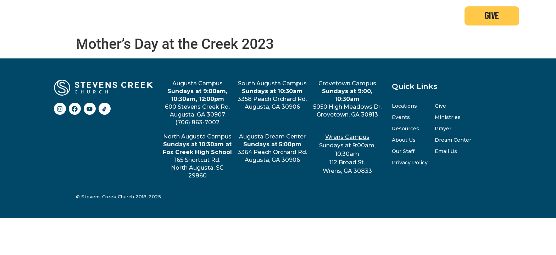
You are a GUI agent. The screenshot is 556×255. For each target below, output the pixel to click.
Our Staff (403, 151)
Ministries (448, 117)
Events (401, 117)
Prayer (443, 128)
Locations (404, 106)
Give (440, 106)
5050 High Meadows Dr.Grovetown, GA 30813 (347, 99)
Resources (405, 128)
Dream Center (453, 140)
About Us (404, 140)
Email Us (446, 151)
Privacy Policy (410, 162)
